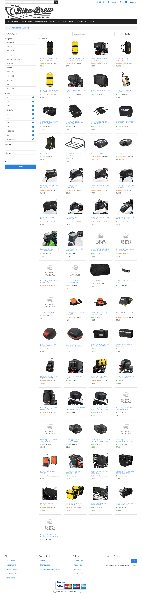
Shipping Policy (78, 574)
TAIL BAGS (10, 80)
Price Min (8, 145)
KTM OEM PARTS (81, 21)
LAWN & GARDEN (41, 21)
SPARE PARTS (68, 21)
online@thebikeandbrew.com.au (51, 569)
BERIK (20, 106)
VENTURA (20, 110)
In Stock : (8, 161)
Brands (7, 94)
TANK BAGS (10, 68)
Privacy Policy (78, 565)
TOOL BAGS (10, 72)
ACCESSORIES (13, 21)
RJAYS (20, 102)
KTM (20, 127)
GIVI (20, 114)
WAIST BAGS (10, 63)
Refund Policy (78, 569)
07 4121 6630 (45, 565)
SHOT (20, 135)
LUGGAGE (26, 28)
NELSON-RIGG (20, 131)
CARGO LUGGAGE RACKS (14, 59)
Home (8, 28)
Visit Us (42, 561)
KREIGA (20, 123)
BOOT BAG (10, 55)
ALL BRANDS (20, 139)
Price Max (8, 153)
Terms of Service (79, 561)
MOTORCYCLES (55, 21)
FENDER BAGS (11, 51)
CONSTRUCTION (26, 21)
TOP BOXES (10, 76)
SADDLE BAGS (11, 89)
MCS (20, 97)
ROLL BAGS (10, 42)
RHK (20, 118)
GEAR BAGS (10, 47)
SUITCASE (10, 84)
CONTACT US (93, 21)
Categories (9, 39)
